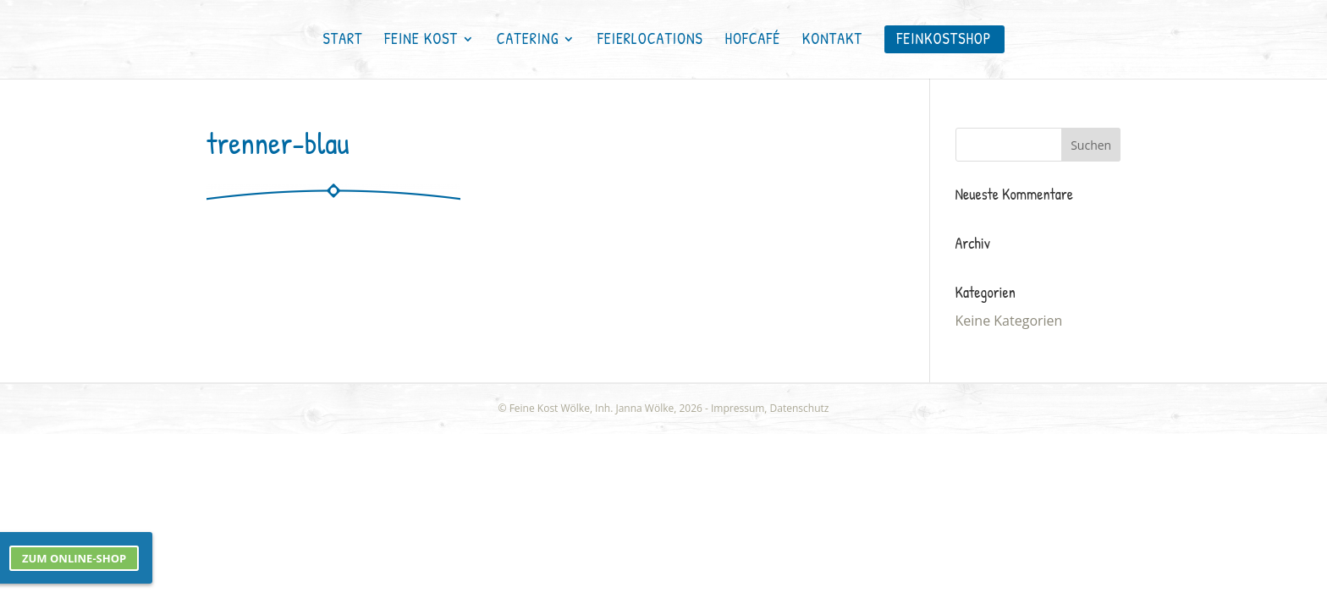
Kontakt (832, 41)
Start (342, 41)
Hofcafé (753, 41)
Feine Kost (421, 41)
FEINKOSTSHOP (944, 38)
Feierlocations (650, 41)
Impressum (737, 408)
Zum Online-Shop (74, 558)
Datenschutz (799, 408)
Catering (528, 41)
